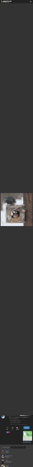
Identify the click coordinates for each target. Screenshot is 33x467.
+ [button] (24, 433)
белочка (15, 422)
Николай (7, 450)
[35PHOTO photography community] (6, 2)
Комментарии (6, 447)
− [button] (24, 435)
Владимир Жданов (9, 455)
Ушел (7, 465)
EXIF (23, 447)
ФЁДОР (7, 460)
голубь (18, 422)
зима (11, 422)
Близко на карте (16, 447)
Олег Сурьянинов (13, 418)
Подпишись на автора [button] (27, 428)
